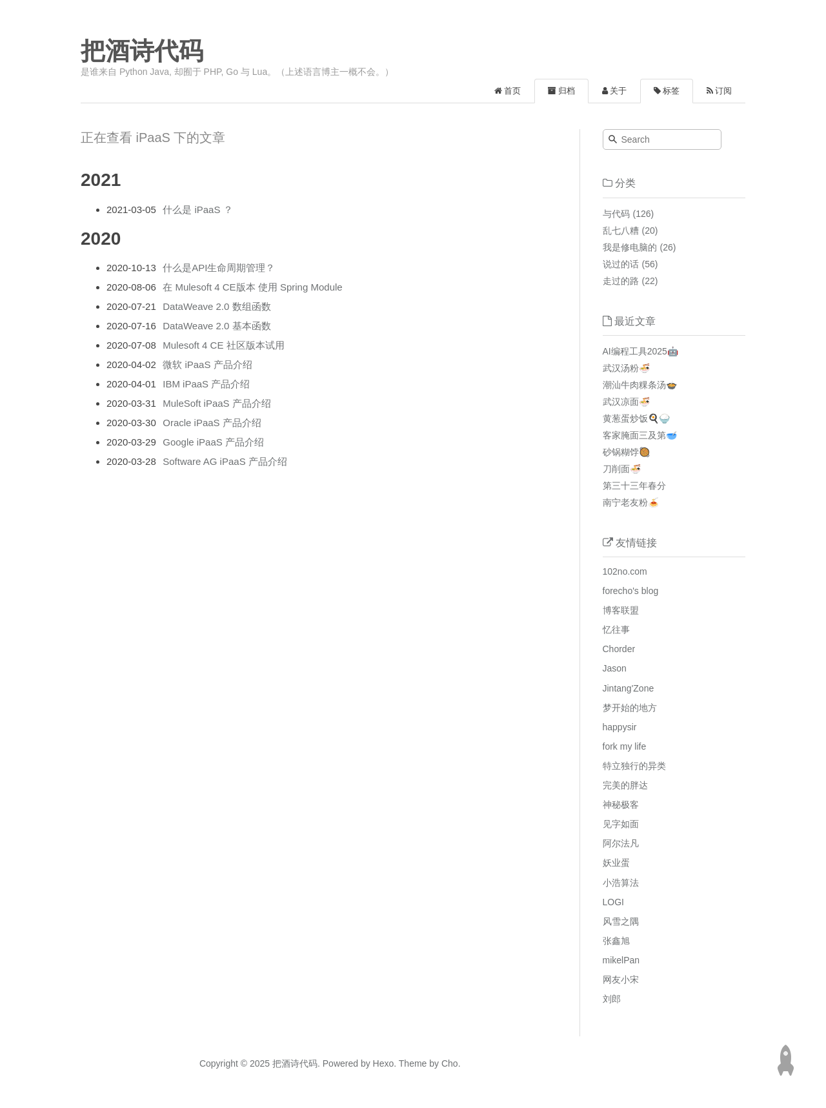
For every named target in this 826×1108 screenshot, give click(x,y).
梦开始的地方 (630, 708)
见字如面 (621, 824)
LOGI (613, 902)
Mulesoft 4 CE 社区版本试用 (223, 345)
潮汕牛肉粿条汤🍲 (640, 385)
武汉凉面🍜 (626, 401)
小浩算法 (621, 882)
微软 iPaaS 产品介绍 (207, 364)
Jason (615, 668)
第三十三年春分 (634, 485)
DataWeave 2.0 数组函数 (216, 306)
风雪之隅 (621, 921)
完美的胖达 (625, 785)
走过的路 (621, 281)
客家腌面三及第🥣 (640, 435)
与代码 (616, 214)
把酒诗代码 (142, 51)
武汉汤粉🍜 (626, 368)
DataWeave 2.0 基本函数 (216, 325)
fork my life (625, 746)
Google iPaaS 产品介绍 (213, 441)
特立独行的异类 (634, 766)
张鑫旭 (616, 941)
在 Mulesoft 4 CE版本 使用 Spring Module (252, 287)
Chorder (619, 649)
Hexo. (383, 1063)
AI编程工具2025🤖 (640, 351)
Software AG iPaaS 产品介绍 (225, 461)
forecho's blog (631, 591)
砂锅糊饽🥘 (626, 452)
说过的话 (621, 264)
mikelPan (621, 960)
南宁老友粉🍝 (631, 502)
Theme (411, 1063)
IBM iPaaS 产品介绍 (206, 383)
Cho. (449, 1063)
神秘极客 (621, 804)
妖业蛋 (616, 862)
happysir (620, 727)
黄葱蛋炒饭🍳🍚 (636, 418)
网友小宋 (621, 979)
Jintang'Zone (628, 688)
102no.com (625, 571)
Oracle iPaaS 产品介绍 (212, 422)
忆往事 (616, 629)
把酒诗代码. (296, 1063)
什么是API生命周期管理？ (219, 267)
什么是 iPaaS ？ (197, 209)
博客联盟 (621, 610)
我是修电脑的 (630, 247)
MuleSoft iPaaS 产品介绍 (217, 403)
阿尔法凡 (621, 843)
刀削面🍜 (622, 469)
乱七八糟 (621, 230)
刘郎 (612, 999)
